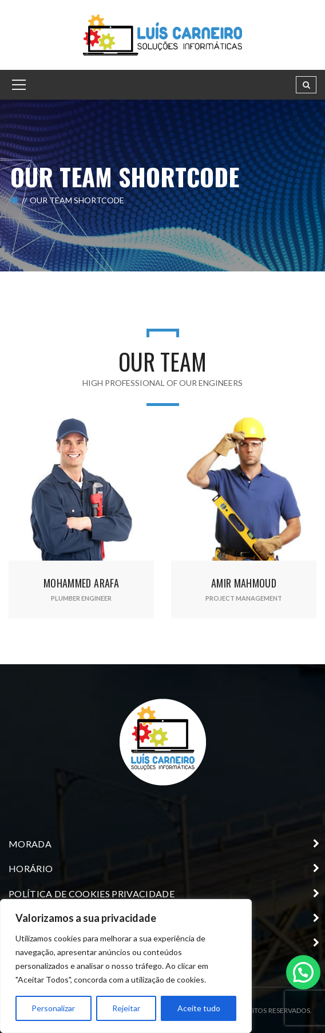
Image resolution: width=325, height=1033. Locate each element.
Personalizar (53, 1008)
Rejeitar (126, 1008)
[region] (126, 966)
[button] (303, 971)
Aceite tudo (198, 1008)
